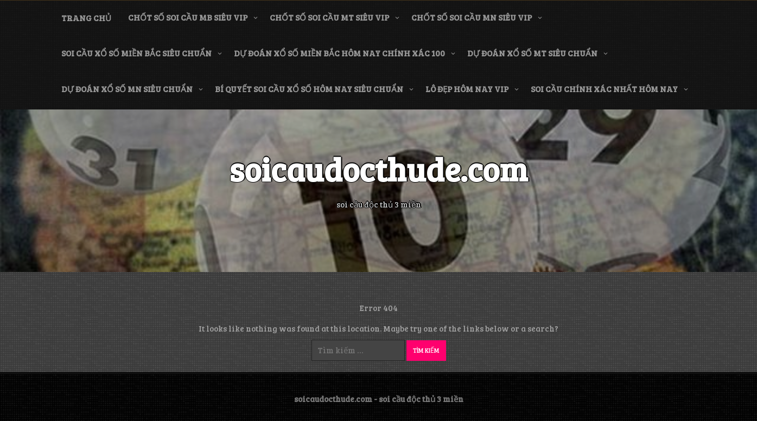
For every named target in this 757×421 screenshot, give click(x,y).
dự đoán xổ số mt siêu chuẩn (532, 53)
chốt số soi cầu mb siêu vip (187, 17)
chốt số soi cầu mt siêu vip (329, 17)
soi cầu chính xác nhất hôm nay (604, 88)
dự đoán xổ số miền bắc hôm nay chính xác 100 (339, 53)
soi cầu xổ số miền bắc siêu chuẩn (136, 53)
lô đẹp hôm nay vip (466, 88)
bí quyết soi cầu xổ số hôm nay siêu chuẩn (309, 88)
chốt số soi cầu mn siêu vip (471, 17)
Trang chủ (86, 17)
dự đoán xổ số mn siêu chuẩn (127, 88)
